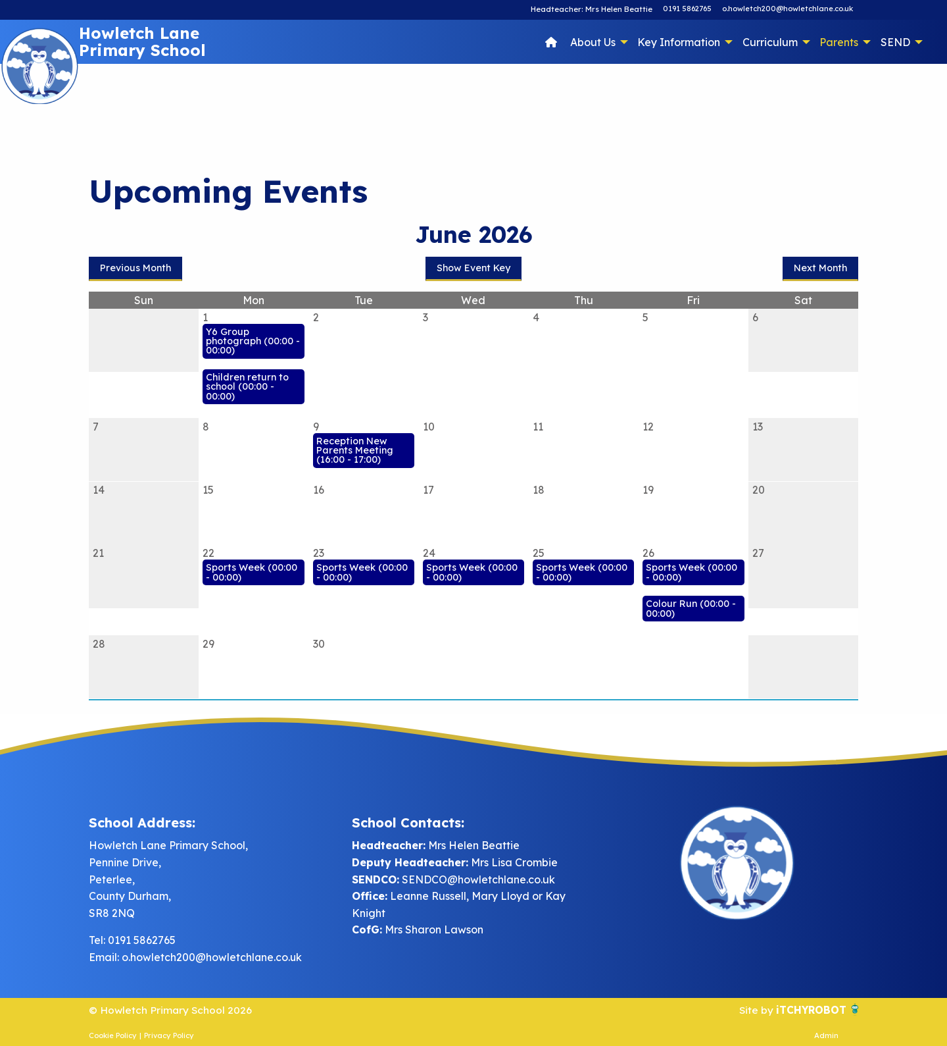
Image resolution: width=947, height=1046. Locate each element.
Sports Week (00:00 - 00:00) (251, 572)
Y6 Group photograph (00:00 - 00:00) (253, 341)
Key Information (678, 42)
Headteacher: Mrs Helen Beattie (592, 8)
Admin (826, 1035)
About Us (593, 42)
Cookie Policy (113, 1035)
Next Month (820, 268)
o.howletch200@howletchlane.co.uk (787, 8)
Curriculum (770, 42)
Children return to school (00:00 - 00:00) (247, 386)
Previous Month (135, 268)
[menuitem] (551, 41)
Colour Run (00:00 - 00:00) (691, 608)
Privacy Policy (169, 1035)
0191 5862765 (687, 8)
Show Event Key (473, 268)
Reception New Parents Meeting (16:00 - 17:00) (354, 450)
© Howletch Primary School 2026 (172, 1009)
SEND (895, 42)
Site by (756, 1009)
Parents (838, 42)
